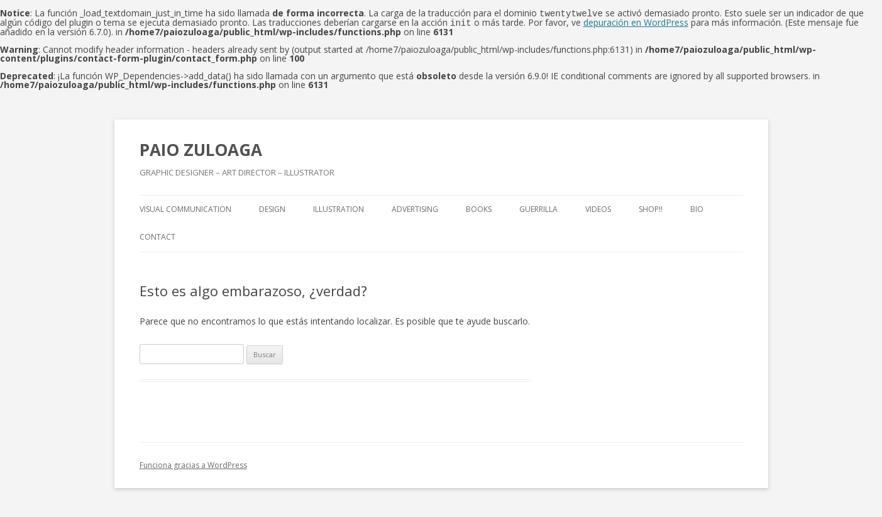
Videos (598, 208)
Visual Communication (185, 208)
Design (272, 208)
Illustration (338, 208)
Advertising (415, 208)
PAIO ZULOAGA (201, 148)
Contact (157, 235)
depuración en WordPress (635, 22)
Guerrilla (538, 208)
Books (479, 208)
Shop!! (651, 208)
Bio (696, 208)
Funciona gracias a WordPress (193, 464)
